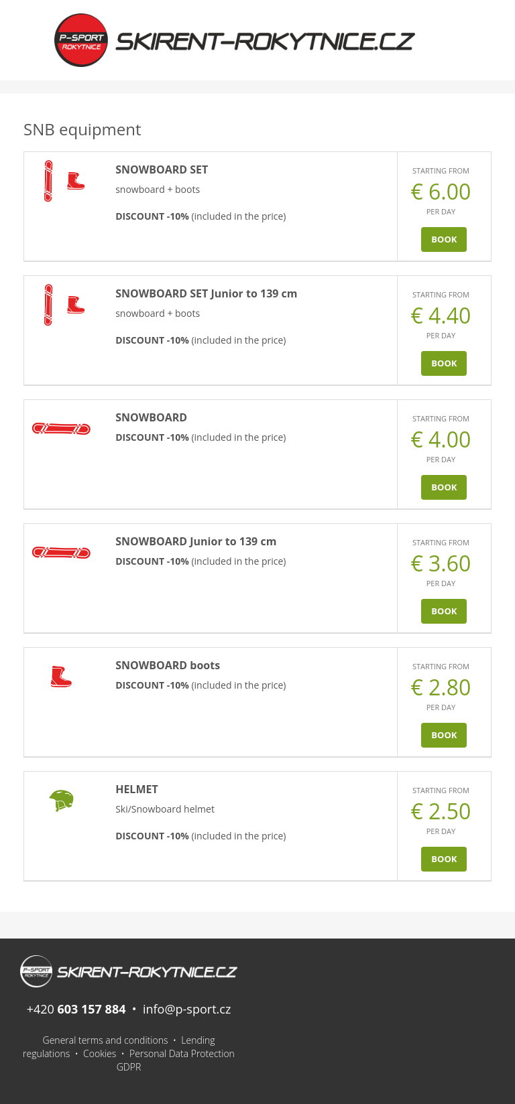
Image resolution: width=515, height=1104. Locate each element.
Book (444, 239)
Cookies (99, 1053)
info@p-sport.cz (187, 1009)
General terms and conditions (105, 1040)
